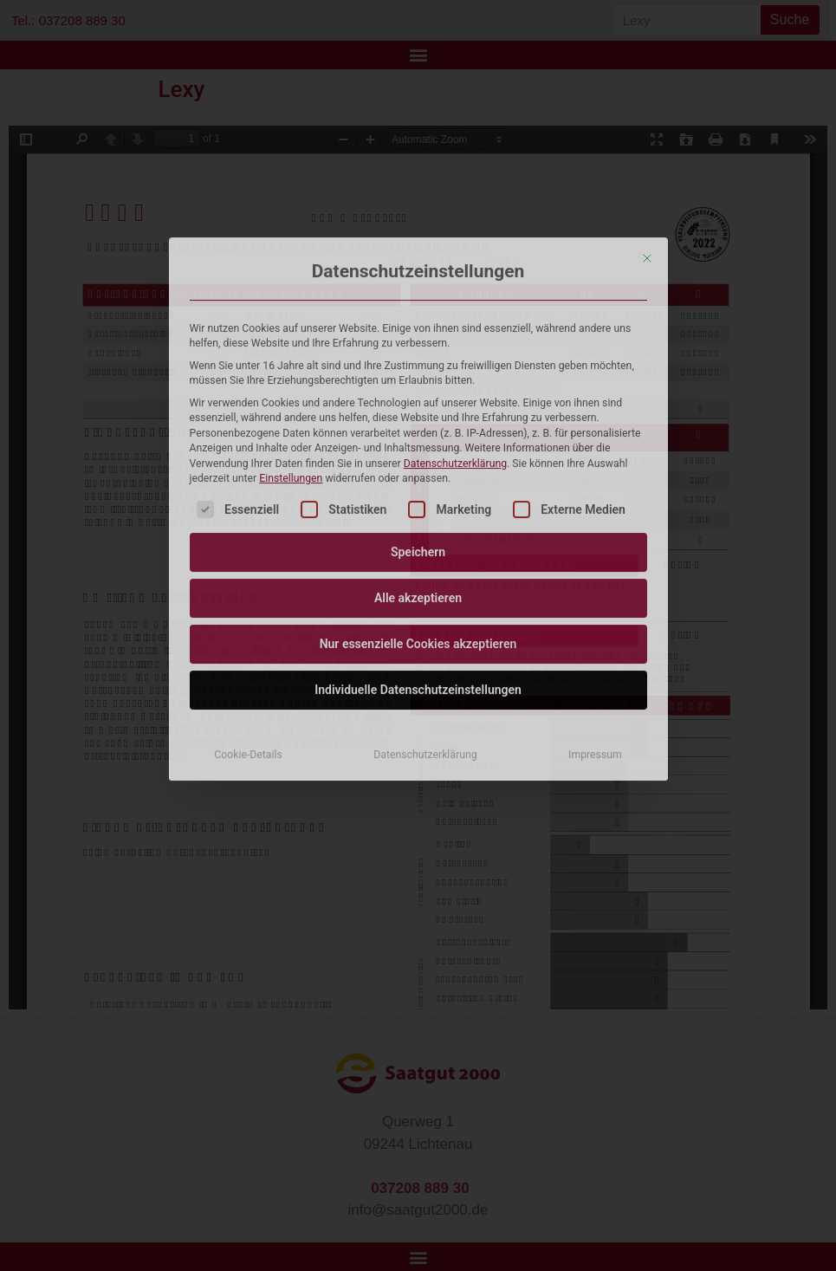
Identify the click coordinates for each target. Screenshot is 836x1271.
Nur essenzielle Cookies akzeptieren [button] (418, 367)
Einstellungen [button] (290, 202)
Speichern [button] (418, 275)
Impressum (595, 478)
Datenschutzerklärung (455, 186)
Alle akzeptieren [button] (418, 321)
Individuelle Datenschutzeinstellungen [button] (418, 413)
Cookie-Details (248, 478)
